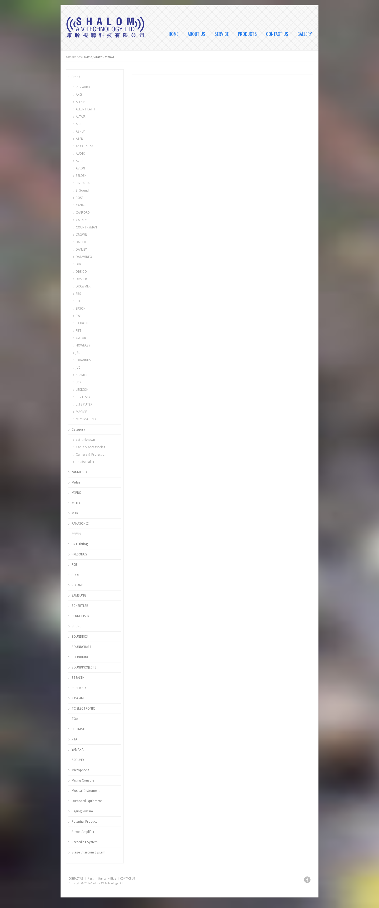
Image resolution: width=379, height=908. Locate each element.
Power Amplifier (83, 832)
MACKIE (81, 412)
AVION (80, 168)
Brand (98, 57)
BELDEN (81, 176)
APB (78, 124)
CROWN (81, 235)
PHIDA (109, 57)
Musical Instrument (85, 791)
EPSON (81, 308)
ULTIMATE (79, 729)
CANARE (81, 205)
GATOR (81, 338)
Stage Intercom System (88, 852)
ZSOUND (78, 760)
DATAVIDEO (84, 257)
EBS (78, 294)
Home (88, 57)
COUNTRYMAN (86, 227)
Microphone (80, 770)
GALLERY (304, 34)
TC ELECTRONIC (83, 708)
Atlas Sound (84, 146)
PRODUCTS (247, 34)
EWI (78, 316)
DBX (79, 264)
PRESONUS (79, 554)
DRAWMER (83, 286)
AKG (79, 94)
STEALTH (78, 678)
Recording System (85, 842)
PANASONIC (80, 523)
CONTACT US (277, 34)
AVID (79, 161)
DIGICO (81, 272)
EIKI (78, 301)
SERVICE (222, 34)
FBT (78, 331)
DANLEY (81, 249)
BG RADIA (82, 183)
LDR (78, 382)
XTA (74, 739)
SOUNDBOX (80, 636)
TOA (75, 719)
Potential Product (84, 821)
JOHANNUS (83, 360)
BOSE (79, 198)
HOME (173, 34)
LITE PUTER (84, 404)
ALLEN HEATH (85, 109)
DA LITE (81, 242)
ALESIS (81, 102)
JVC (78, 367)
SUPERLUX (79, 688)
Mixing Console (83, 780)
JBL (78, 353)
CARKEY (81, 220)
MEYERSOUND (86, 419)
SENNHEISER (80, 616)
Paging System (82, 811)
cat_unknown (85, 440)
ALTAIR (81, 117)
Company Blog (107, 878)
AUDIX (80, 153)
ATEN (79, 139)
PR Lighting (80, 544)
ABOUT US (196, 34)
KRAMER (81, 375)
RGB (75, 565)
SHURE (76, 626)
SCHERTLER (80, 606)
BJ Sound (82, 190)
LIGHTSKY (83, 397)
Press (90, 878)
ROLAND (77, 585)
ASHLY (80, 131)
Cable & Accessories (90, 447)
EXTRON (82, 323)
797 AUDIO (84, 87)
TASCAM (78, 698)
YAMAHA (77, 749)
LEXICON (82, 390)
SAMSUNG (79, 595)
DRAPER (81, 279)
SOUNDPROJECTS (84, 667)
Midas (76, 482)
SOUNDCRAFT (82, 647)
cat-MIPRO (79, 472)
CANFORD (83, 212)
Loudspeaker (85, 462)
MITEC (76, 503)
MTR (75, 513)
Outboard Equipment (87, 801)
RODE (75, 575)
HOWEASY (83, 345)
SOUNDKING (80, 657)
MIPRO (76, 493)
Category (78, 429)
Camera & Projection (91, 454)
